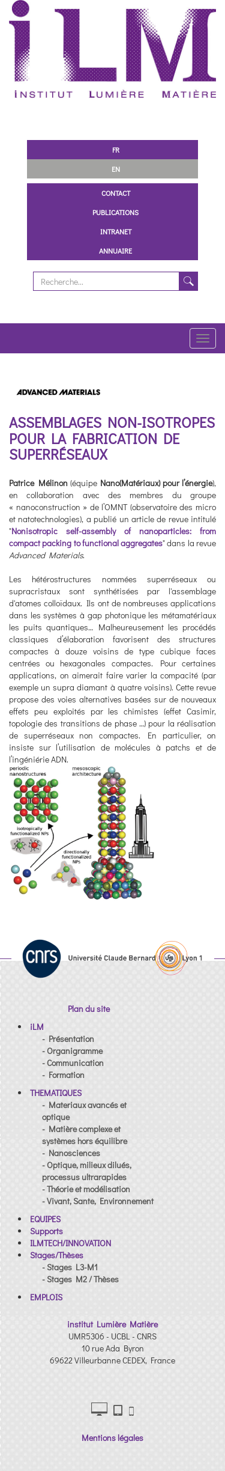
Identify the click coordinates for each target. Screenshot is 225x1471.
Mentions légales (112, 1437)
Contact (115, 193)
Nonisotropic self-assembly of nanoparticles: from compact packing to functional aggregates (112, 537)
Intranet (115, 231)
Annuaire (115, 250)
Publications (115, 212)
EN (116, 169)
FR (115, 149)
